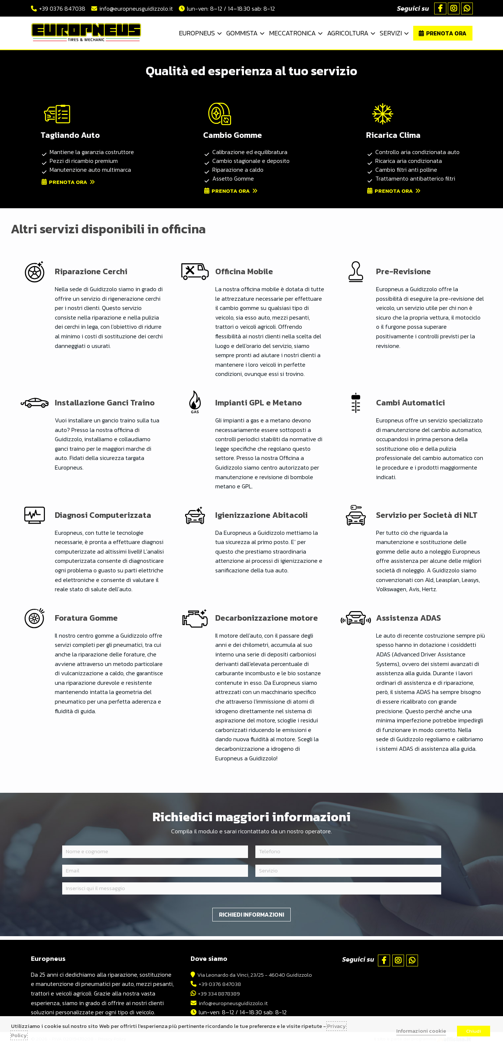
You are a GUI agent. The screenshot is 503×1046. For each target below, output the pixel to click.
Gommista (242, 33)
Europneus (197, 33)
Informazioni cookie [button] (421, 1031)
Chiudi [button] (473, 1031)
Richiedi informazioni (251, 917)
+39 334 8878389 (215, 993)
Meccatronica (292, 33)
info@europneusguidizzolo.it (136, 8)
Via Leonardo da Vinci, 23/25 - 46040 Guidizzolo (255, 974)
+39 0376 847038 (62, 8)
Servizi (391, 33)
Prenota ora (446, 33)
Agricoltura (347, 33)
